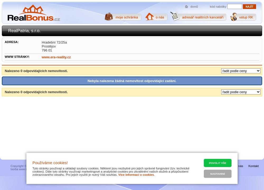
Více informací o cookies (136, 174)
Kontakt (253, 166)
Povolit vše (217, 163)
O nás (239, 166)
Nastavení (217, 173)
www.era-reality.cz (56, 57)
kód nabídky (218, 6)
